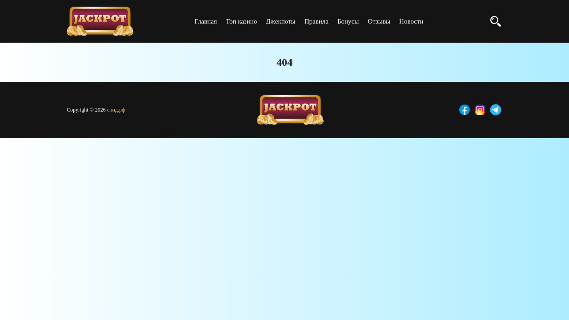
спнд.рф (116, 110)
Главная (205, 21)
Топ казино (241, 21)
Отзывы (379, 21)
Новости (411, 21)
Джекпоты (280, 21)
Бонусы (348, 21)
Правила (317, 21)
